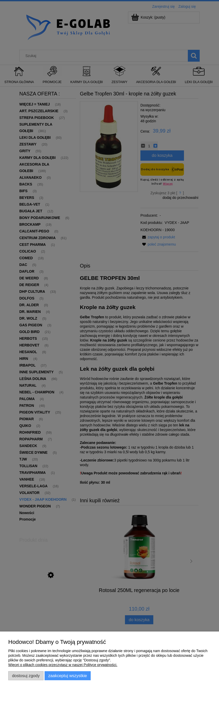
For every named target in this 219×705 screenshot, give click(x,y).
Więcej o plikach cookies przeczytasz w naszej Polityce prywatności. (62, 665)
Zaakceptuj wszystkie (67, 675)
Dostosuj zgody (26, 675)
